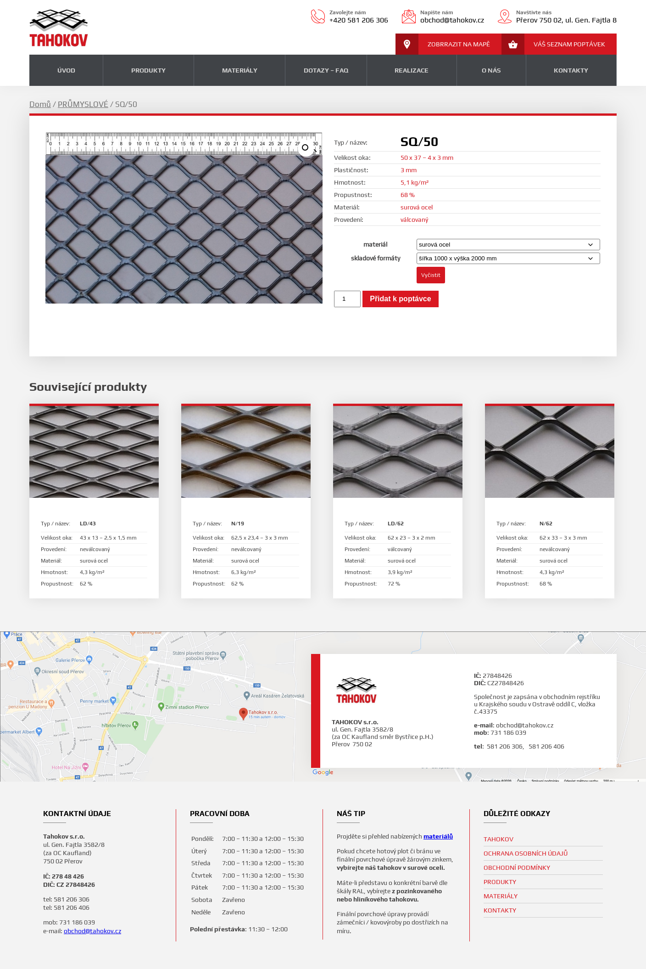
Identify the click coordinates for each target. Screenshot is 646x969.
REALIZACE (412, 70)
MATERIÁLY (239, 70)
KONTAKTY (571, 70)
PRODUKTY (148, 70)
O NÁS (491, 70)
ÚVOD (66, 70)
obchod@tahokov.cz (92, 931)
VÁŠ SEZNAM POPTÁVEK (553, 44)
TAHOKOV (498, 839)
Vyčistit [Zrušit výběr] (430, 275)
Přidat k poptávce (400, 299)
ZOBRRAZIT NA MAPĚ (442, 44)
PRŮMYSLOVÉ (83, 104)
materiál (375, 244)
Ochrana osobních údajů (526, 853)
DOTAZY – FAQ (326, 70)
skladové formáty (375, 258)
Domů (40, 104)
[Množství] (347, 299)
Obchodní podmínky (517, 867)
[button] (306, 148)
